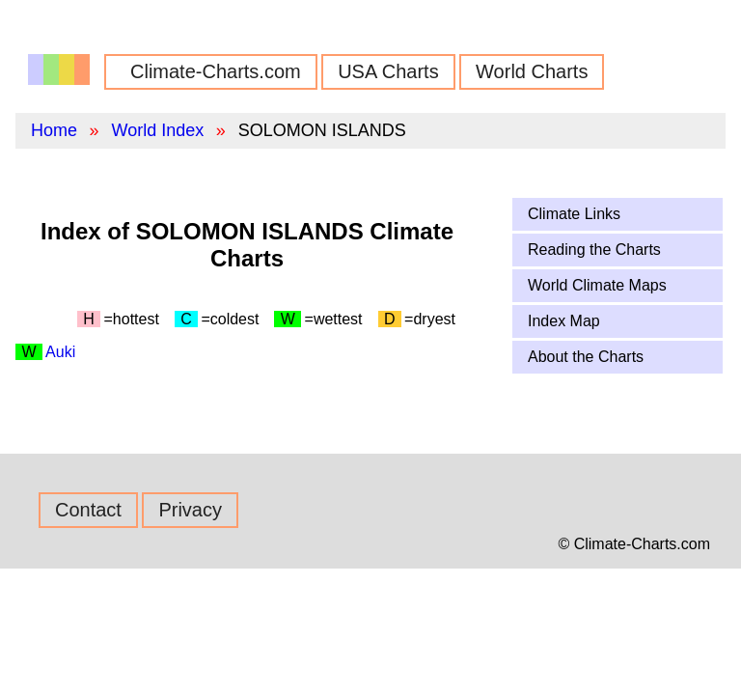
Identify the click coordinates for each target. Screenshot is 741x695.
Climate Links (574, 214)
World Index (157, 130)
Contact (88, 509)
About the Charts (586, 356)
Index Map (564, 321)
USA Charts (388, 71)
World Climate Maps (597, 285)
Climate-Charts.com (215, 71)
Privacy (190, 509)
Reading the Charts (594, 249)
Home (54, 130)
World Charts (532, 71)
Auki (60, 352)
